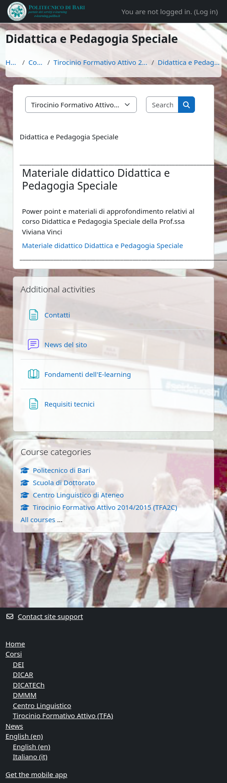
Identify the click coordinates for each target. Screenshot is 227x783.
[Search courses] (162, 104)
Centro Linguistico (42, 705)
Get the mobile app (36, 774)
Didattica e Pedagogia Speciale (190, 62)
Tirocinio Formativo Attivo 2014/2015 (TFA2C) (101, 62)
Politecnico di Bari (55, 470)
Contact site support (44, 616)
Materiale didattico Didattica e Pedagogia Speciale (102, 245)
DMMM (25, 694)
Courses (35, 62)
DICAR (23, 674)
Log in (206, 11)
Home (11, 62)
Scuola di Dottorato (58, 482)
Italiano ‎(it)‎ (30, 756)
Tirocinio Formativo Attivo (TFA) (63, 715)
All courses (38, 519)
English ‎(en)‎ (24, 736)
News (14, 725)
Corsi (13, 653)
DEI (18, 664)
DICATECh (28, 684)
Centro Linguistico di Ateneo (72, 494)
